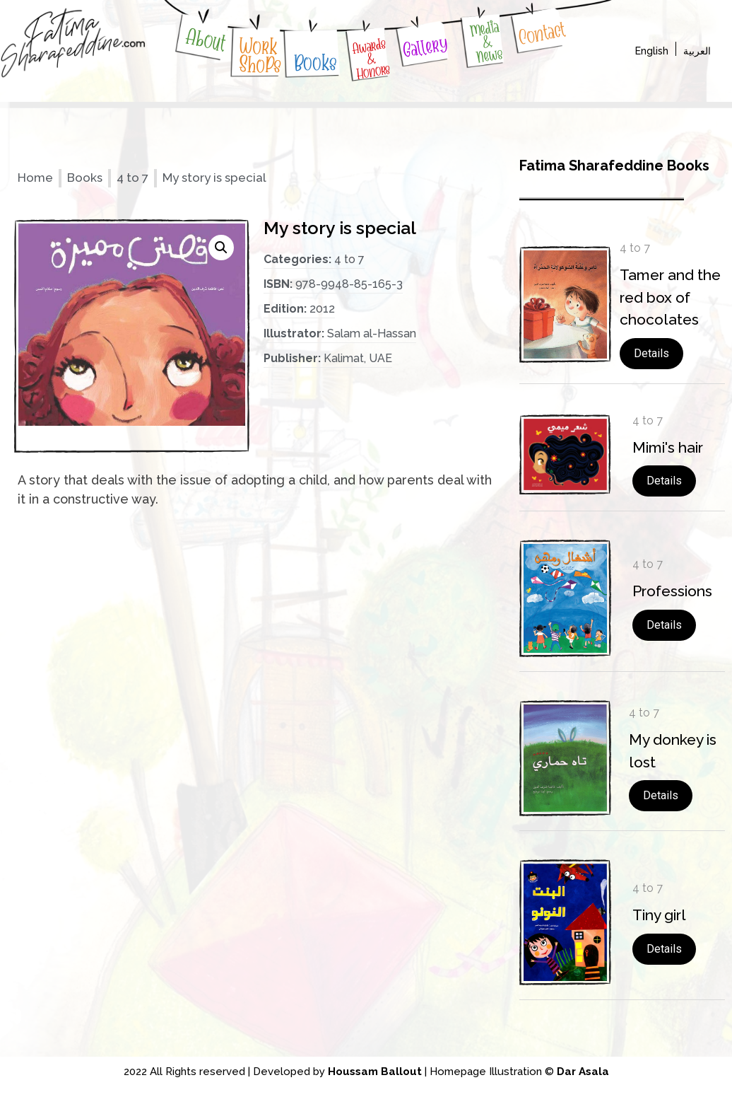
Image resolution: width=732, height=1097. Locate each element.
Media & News (486, 42)
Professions (672, 591)
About (206, 40)
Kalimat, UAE (358, 358)
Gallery (425, 47)
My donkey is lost (672, 751)
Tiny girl (659, 915)
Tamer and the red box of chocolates (670, 297)
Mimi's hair (667, 447)
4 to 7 (132, 177)
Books (316, 63)
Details (651, 353)
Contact (541, 34)
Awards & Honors (371, 59)
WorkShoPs (260, 56)
